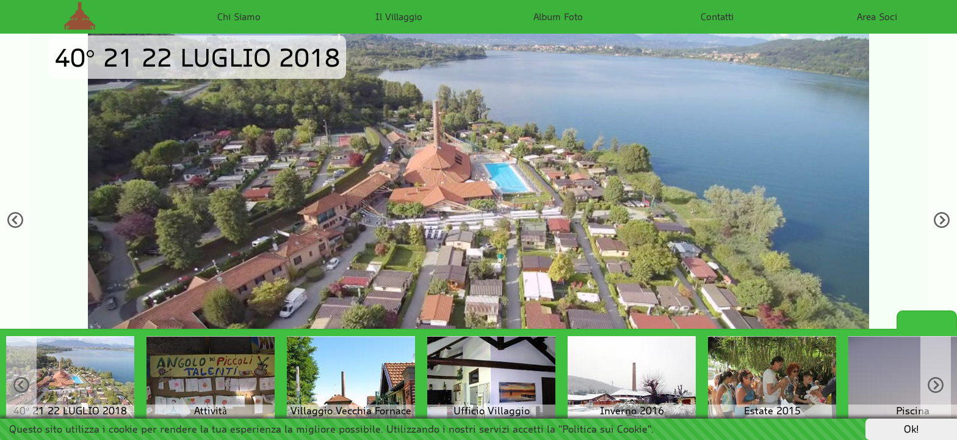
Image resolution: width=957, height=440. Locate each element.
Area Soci (877, 16)
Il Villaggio (398, 16)
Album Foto (558, 16)
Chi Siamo (239, 16)
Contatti (717, 16)
